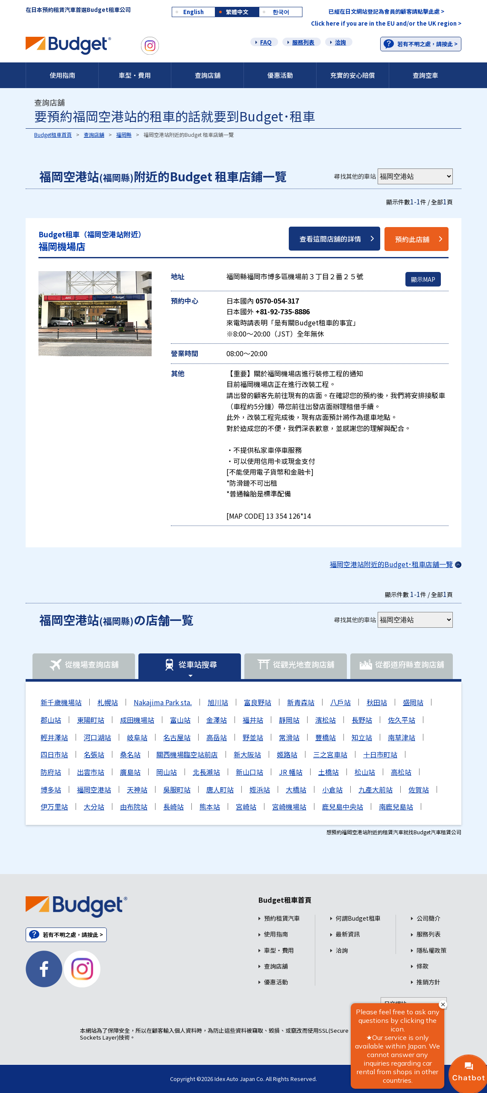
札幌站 (107, 702)
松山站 (365, 771)
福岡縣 (124, 134)
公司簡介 (428, 918)
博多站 (51, 789)
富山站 (180, 719)
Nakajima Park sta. (163, 702)
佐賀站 (418, 789)
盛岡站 (413, 702)
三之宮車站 (330, 754)
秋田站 (377, 702)
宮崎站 (246, 806)
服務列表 (303, 42)
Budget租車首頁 (53, 134)
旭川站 (218, 702)
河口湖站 (97, 737)
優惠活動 (280, 75)
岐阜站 (137, 737)
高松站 (401, 771)
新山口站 (249, 771)
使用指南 (62, 75)
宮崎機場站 (289, 806)
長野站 (362, 719)
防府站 (51, 771)
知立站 (362, 737)
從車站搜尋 (189, 665)
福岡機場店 (91, 241)
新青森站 (300, 702)
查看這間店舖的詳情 (330, 238)
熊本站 (209, 806)
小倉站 (332, 789)
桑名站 (130, 754)
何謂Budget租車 (358, 918)
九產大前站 (375, 789)
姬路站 (287, 754)
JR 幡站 (290, 771)
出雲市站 (90, 771)
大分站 (94, 806)
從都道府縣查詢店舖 (401, 665)
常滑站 (289, 737)
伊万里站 (54, 806)
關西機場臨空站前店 (187, 754)
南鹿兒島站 (396, 806)
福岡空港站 (94, 789)
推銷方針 (428, 982)
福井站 (253, 719)
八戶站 (340, 702)
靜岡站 (289, 719)
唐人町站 (220, 789)
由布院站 (133, 806)
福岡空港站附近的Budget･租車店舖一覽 (391, 564)
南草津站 (401, 737)
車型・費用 (135, 75)
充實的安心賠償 (352, 75)
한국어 (281, 12)
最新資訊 (348, 934)
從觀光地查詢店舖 (295, 665)
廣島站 (130, 771)
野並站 (253, 737)
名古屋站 (177, 737)
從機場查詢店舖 (84, 665)
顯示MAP (423, 279)
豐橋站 (325, 737)
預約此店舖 (412, 239)
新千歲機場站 (61, 702)
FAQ (266, 42)
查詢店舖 (207, 75)
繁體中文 (237, 12)
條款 (422, 966)
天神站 (137, 789)
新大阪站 (247, 754)
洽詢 (340, 42)
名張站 (94, 754)
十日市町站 (380, 754)
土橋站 (328, 771)
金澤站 (216, 719)
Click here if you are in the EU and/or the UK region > (386, 23)
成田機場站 (137, 719)
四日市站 (54, 754)
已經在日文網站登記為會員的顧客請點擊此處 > (386, 11)
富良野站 (257, 702)
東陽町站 (90, 719)
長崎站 (173, 806)
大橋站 (296, 789)
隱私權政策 (431, 950)
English (193, 12)
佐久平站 (401, 719)
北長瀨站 (206, 771)
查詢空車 (425, 75)
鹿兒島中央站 (342, 806)
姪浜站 (259, 789)
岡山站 (166, 771)
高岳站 (216, 737)
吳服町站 (177, 789)
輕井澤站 (54, 737)
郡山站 (51, 719)
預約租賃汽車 (282, 918)
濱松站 (325, 719)
